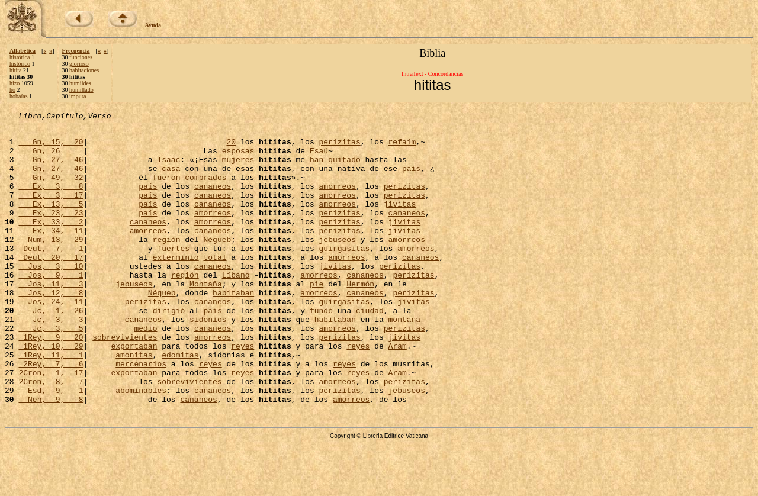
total (214, 285)
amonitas (133, 402)
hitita (15, 70)
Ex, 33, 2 (50, 242)
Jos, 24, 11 (50, 338)
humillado (81, 89)
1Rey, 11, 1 (50, 402)
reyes (242, 392)
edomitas (180, 402)
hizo (14, 83)
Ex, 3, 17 (50, 210)
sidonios (208, 360)
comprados (205, 189)
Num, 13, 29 (50, 264)
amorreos (337, 200)
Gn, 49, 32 (50, 189)
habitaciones (84, 70)
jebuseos (337, 264)
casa (171, 178)
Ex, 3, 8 (50, 200)
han (316, 168)
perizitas (339, 146)
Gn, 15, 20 (50, 146)
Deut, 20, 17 (50, 285)
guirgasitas (344, 274)
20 (231, 146)
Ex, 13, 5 (50, 221)
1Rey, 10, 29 (50, 392)
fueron (167, 189)
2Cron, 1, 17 (50, 423)
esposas (238, 157)
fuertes (173, 274)
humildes (80, 83)
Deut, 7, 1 (50, 274)
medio (145, 370)
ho (12, 89)
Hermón (360, 317)
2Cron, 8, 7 (50, 434)
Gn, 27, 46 (50, 168)
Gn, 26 (50, 157)
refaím (402, 146)
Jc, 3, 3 (50, 360)
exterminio (176, 285)
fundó (321, 349)
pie (316, 317)
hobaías (18, 96)
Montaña (206, 317)
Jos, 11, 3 (50, 317)
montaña (404, 360)
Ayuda (153, 25)
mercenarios (140, 413)
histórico (19, 63)
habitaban (233, 328)
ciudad (370, 349)
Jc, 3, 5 (50, 370)
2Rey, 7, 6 (50, 413)
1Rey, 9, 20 (50, 381)
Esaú (319, 157)
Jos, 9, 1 (50, 306)
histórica (19, 57)
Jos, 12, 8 (50, 328)
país (411, 178)
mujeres (238, 168)
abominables (140, 445)
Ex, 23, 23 (50, 232)
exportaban (134, 392)
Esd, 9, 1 (50, 445)
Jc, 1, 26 (50, 349)
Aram (397, 392)
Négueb (217, 264)
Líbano (236, 306)
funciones (80, 57)
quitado (344, 168)
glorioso (79, 63)
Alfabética (22, 50)
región (167, 264)
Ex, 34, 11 (50, 253)
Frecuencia (76, 50)
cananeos (212, 200)
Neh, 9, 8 (50, 455)
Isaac (168, 168)
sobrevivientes (124, 381)
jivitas (400, 221)
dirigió (169, 349)
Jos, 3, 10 (50, 296)
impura (77, 96)
